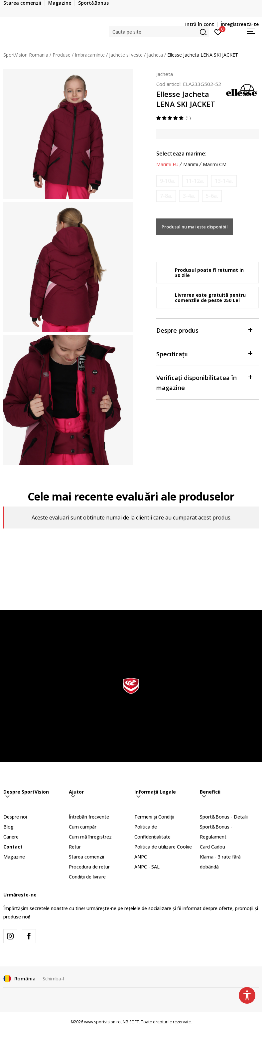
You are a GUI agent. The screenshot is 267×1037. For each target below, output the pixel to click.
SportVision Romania (25, 55)
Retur (75, 847)
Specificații (204, 353)
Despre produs (204, 329)
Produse (61, 55)
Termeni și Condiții (154, 817)
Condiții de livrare (87, 876)
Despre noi (15, 817)
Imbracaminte (90, 55)
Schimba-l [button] (53, 978)
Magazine (14, 857)
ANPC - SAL (147, 867)
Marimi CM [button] (214, 164)
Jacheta (155, 55)
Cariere (11, 837)
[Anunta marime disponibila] (167, 181)
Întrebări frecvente (89, 817)
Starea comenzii (86, 857)
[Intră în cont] (218, 32)
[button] (159, 31)
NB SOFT (131, 1022)
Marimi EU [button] (167, 164)
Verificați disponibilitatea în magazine (204, 382)
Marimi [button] (190, 164)
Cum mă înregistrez (90, 837)
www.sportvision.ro (102, 1022)
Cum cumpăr (82, 827)
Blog (8, 827)
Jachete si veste (126, 55)
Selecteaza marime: (181, 154)
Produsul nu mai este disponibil (195, 227)
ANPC (140, 857)
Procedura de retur (89, 867)
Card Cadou (212, 847)
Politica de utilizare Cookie (163, 847)
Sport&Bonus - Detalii (224, 817)
